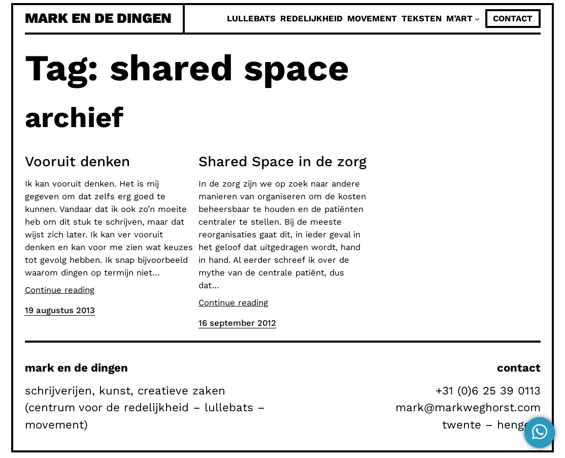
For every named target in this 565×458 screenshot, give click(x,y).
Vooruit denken (77, 161)
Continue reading (59, 290)
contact (513, 18)
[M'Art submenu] (477, 18)
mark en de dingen (98, 18)
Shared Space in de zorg (282, 161)
